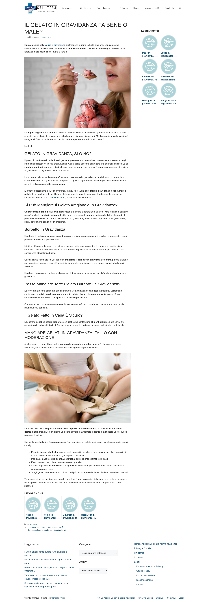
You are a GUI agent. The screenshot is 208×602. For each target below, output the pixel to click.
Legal (137, 562)
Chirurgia (124, 8)
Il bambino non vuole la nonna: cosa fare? (45, 527)
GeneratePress (58, 598)
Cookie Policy (143, 571)
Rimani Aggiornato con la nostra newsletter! (156, 544)
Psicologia (169, 8)
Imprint (139, 584)
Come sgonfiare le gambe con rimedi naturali (46, 530)
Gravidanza (32, 524)
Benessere (70, 8)
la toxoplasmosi (57, 197)
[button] (180, 8)
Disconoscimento (144, 580)
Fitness (136, 8)
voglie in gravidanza (55, 45)
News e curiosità (152, 8)
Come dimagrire (107, 8)
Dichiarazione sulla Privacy (149, 566)
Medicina (87, 8)
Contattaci (139, 557)
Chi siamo (139, 553)
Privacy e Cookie (142, 548)
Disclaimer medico (145, 575)
